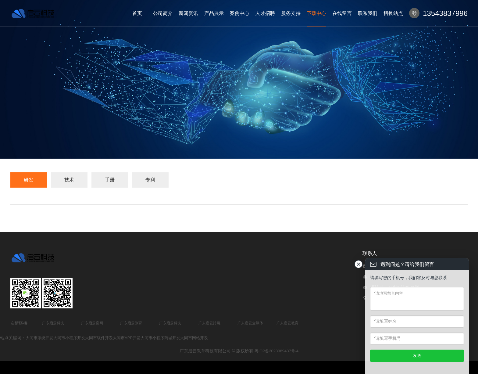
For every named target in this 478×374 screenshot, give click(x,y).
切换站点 (393, 13)
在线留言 (342, 13)
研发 (29, 179)
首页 (137, 13)
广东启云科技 (53, 323)
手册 (110, 179)
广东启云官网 (92, 323)
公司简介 (163, 13)
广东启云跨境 (209, 323)
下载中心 (316, 13)
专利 (150, 179)
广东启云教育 (131, 323)
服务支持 (291, 13)
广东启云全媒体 (250, 323)
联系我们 (367, 13)
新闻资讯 (188, 13)
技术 (69, 179)
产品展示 (214, 13)
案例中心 (239, 13)
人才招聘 (265, 13)
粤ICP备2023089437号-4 (277, 351)
